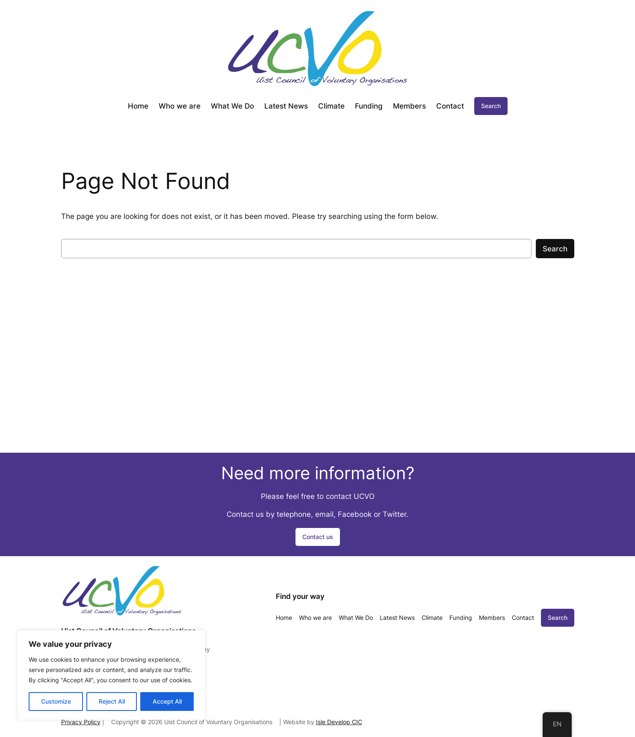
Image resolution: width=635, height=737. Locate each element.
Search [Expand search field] (491, 105)
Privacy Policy (80, 721)
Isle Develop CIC (339, 721)
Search (555, 249)
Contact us (317, 536)
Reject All (112, 701)
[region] (111, 675)
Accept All (167, 701)
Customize (56, 701)
